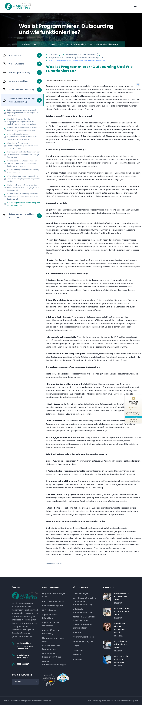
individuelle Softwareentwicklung (83, 611)
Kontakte (77, 654)
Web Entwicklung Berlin (52, 605)
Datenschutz (79, 650)
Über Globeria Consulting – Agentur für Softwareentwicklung (84, 601)
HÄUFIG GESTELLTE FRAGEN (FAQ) (48, 44)
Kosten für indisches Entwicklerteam (82, 626)
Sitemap (77, 632)
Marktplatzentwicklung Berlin (53, 640)
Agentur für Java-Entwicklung (50, 624)
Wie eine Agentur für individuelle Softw (121, 596)
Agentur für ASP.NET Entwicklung (51, 632)
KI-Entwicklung (49, 610)
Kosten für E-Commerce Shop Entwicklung (84, 619)
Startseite (25, 44)
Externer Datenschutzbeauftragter (54, 663)
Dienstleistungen (80, 593)
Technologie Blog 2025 (83, 641)
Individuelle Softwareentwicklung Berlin (122, 701)
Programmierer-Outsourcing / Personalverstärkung (74, 57)
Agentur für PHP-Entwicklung (49, 616)
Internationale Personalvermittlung (51, 655)
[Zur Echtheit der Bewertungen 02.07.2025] (133, 420)
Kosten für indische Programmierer (51, 647)
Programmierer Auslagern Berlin (54, 595)
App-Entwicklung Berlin (53, 601)
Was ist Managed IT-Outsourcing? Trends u (122, 611)
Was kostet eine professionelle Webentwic (121, 659)
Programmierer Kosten (83, 637)
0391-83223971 (23, 664)
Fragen (76, 645)
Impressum (78, 659)
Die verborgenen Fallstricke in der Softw (121, 644)
